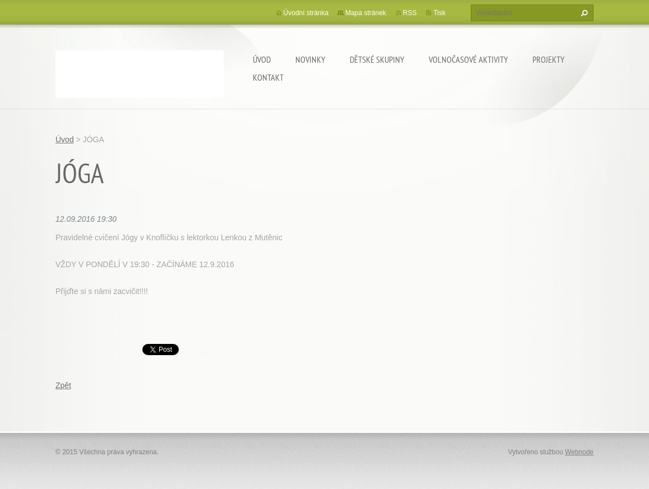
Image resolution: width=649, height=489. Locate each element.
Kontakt (268, 77)
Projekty (548, 59)
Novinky (310, 59)
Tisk (439, 13)
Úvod (262, 59)
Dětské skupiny (377, 59)
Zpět (63, 385)
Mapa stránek (365, 13)
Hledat (582, 12)
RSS (410, 13)
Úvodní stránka (306, 13)
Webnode (579, 452)
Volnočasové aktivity (468, 59)
